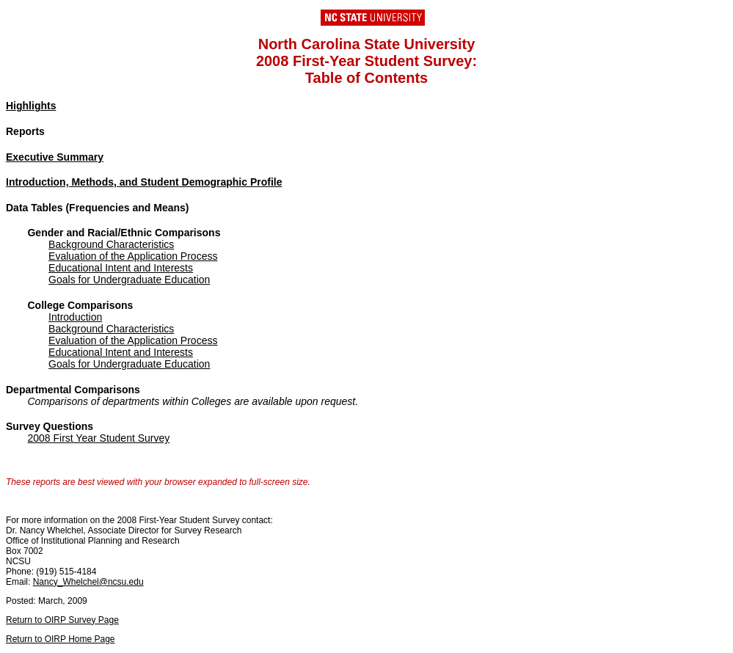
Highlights (31, 106)
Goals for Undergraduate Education (129, 279)
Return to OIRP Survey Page (62, 620)
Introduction (75, 317)
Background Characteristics (111, 244)
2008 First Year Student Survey (98, 438)
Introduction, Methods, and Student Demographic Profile (144, 182)
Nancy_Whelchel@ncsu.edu (88, 582)
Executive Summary (54, 157)
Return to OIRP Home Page (60, 639)
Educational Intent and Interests (120, 268)
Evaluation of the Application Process (132, 256)
